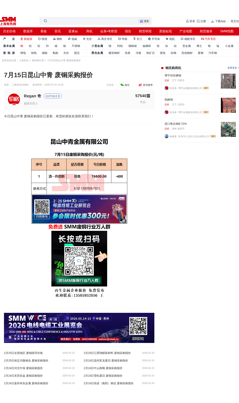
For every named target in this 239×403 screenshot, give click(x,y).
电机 (170, 38)
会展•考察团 (108, 31)
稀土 (199, 45)
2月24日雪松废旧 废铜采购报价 (103, 375)
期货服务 (206, 31)
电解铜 (169, 99)
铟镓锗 (132, 45)
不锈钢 (76, 45)
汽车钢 (213, 52)
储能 (44, 52)
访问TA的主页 (52, 96)
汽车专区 (208, 38)
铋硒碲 (147, 45)
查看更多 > (233, 67)
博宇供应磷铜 (173, 75)
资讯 (57, 31)
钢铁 (57, 38)
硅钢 (173, 52)
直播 (71, 31)
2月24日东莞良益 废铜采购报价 (23, 375)
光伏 (87, 38)
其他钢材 (187, 52)
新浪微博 (145, 85)
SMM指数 (227, 31)
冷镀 (138, 52)
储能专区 (188, 38)
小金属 (229, 45)
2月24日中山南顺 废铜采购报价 (103, 368)
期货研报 (145, 31)
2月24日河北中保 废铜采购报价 (23, 368)
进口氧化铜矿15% (176, 123)
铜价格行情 (38, 60)
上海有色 (23, 60)
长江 (137, 38)
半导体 (154, 38)
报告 (128, 31)
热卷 (127, 52)
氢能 (55, 52)
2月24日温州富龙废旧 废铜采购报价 (106, 360)
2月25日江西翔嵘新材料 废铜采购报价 (107, 353)
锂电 (23, 52)
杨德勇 (173, 136)
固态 (77, 52)
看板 (43, 31)
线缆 (42, 38)
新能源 (26, 38)
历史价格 (9, 31)
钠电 (34, 52)
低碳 (72, 38)
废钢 (200, 52)
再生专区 (105, 38)
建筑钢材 (114, 52)
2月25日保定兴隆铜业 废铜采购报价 (26, 360)
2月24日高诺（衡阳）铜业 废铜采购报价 (109, 383)
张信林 (173, 88)
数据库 (28, 31)
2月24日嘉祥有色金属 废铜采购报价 (26, 383)
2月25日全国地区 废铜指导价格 (23, 353)
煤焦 (163, 52)
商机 (89, 31)
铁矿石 (150, 52)
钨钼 (120, 45)
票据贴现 (165, 31)
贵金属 (186, 45)
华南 (122, 38)
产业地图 (185, 31)
